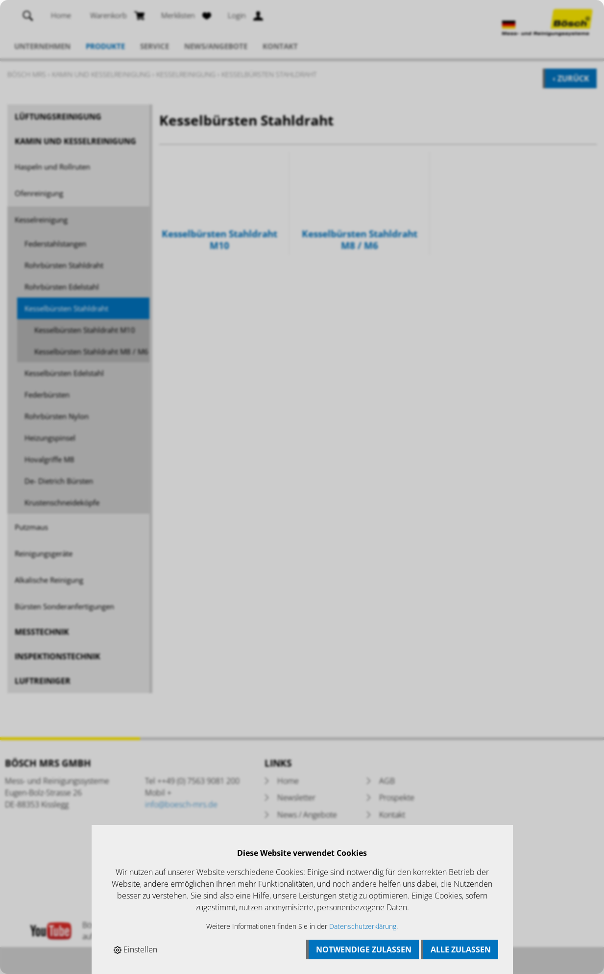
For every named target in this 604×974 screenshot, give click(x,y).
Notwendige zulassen (363, 949)
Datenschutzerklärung (362, 926)
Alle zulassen (461, 949)
